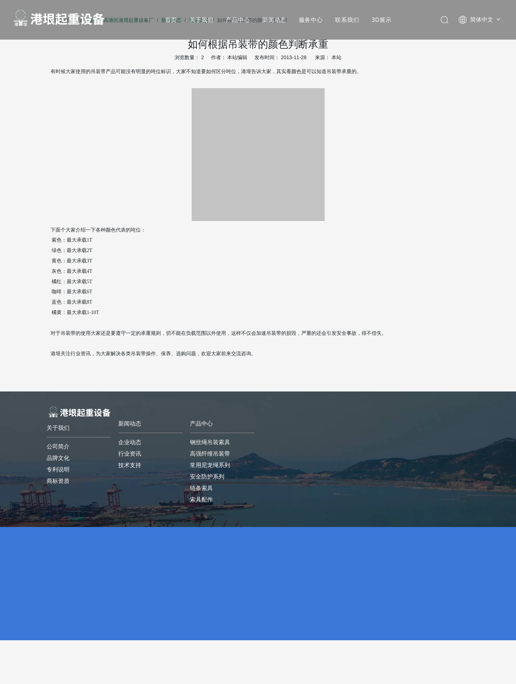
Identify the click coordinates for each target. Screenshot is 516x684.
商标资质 (58, 481)
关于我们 (202, 20)
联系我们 (347, 20)
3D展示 (382, 20)
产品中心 (238, 20)
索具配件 (201, 500)
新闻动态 (274, 20)
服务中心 (311, 20)
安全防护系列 (207, 477)
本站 (336, 57)
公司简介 (58, 446)
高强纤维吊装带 (210, 454)
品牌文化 (58, 458)
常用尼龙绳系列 (210, 465)
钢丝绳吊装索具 (210, 442)
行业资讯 (129, 454)
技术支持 (129, 465)
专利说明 (58, 469)
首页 (171, 20)
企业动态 (129, 442)
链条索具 (201, 488)
